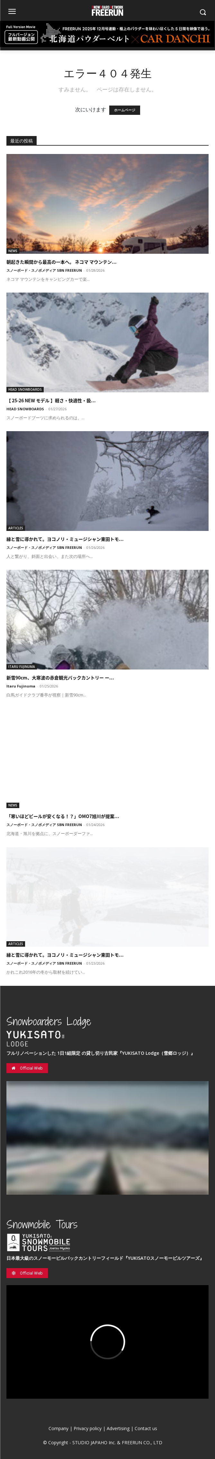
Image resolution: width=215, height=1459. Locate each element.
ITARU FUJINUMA (21, 666)
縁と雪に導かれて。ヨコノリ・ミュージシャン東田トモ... (65, 539)
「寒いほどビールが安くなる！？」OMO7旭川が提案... (62, 816)
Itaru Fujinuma (20, 686)
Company (58, 1428)
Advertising (118, 1428)
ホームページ (124, 110)
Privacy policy (88, 1428)
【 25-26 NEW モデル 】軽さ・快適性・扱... (51, 400)
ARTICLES (15, 528)
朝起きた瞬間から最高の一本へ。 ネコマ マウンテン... (61, 262)
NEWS (12, 251)
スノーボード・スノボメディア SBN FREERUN (44, 270)
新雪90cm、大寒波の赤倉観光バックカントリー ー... (60, 677)
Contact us (146, 1428)
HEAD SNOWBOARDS (25, 389)
